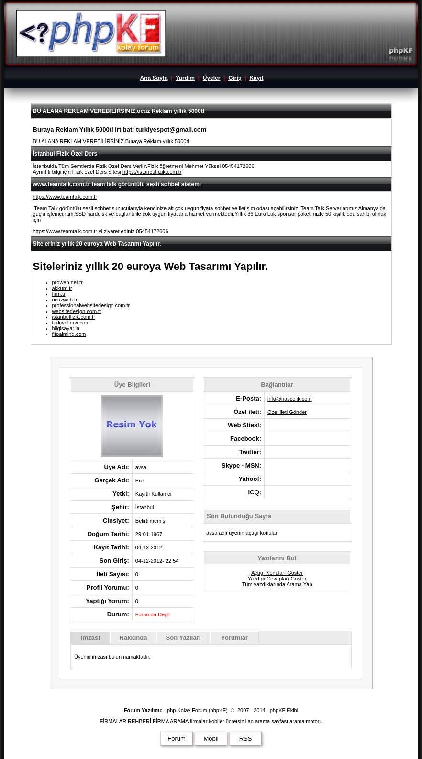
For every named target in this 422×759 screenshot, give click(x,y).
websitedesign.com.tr (76, 311)
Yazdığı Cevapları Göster (277, 578)
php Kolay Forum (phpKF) (197, 710)
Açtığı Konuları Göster (277, 573)
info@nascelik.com (289, 399)
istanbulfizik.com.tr (73, 317)
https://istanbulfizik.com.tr (152, 172)
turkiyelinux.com (71, 322)
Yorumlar (234, 637)
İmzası (90, 637)
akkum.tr (62, 288)
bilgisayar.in (65, 328)
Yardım (185, 78)
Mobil (210, 738)
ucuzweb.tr (65, 299)
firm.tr (59, 294)
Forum (176, 738)
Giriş (234, 78)
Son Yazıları (183, 637)
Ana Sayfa (153, 78)
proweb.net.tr (67, 282)
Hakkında (133, 637)
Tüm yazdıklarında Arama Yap (277, 584)
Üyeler (212, 78)
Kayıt (256, 78)
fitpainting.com (69, 334)
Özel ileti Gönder (287, 412)
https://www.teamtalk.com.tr (65, 197)
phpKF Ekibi (284, 710)
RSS (245, 738)
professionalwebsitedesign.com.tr (91, 305)
